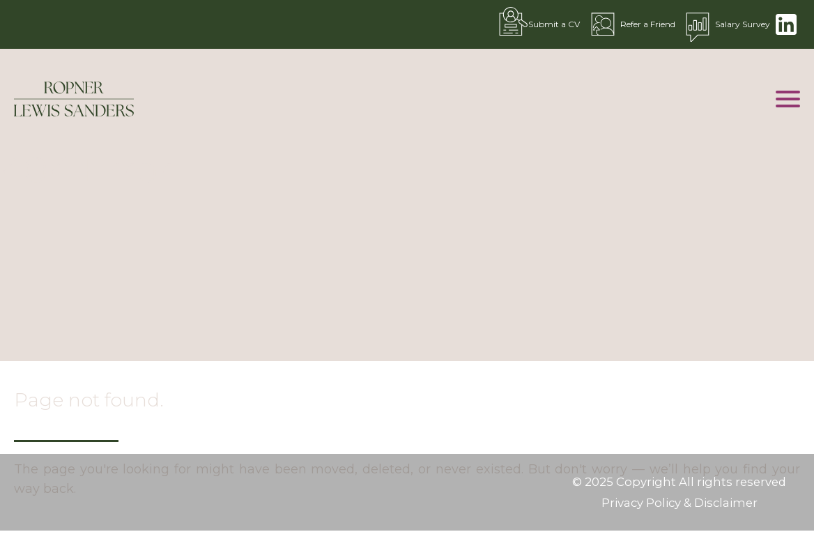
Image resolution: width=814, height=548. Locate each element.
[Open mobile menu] (788, 99)
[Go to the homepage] (74, 99)
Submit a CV (536, 24)
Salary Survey (725, 24)
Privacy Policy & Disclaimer (679, 503)
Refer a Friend (630, 24)
